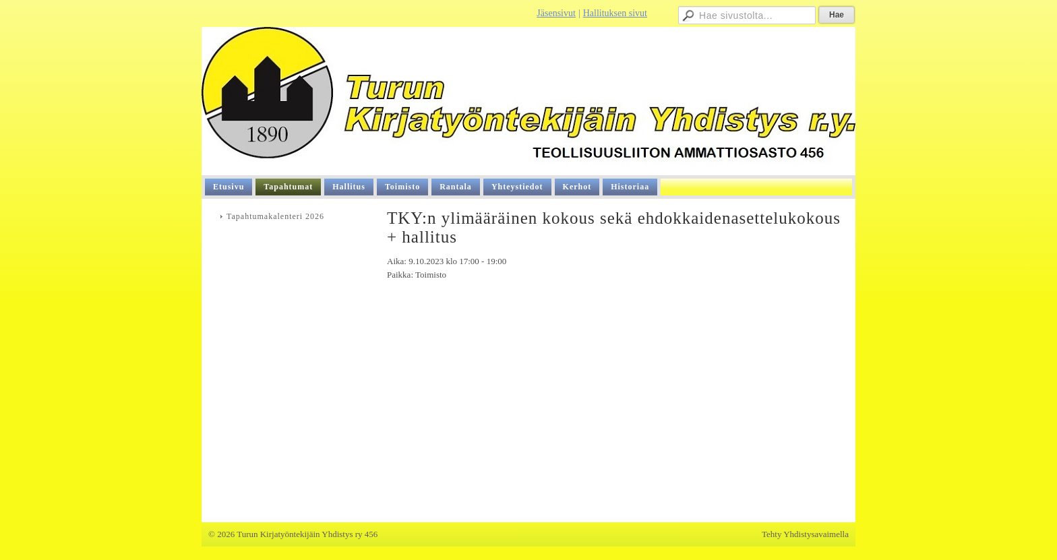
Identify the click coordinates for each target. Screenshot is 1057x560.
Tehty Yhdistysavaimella (805, 534)
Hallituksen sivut (615, 13)
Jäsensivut (556, 13)
